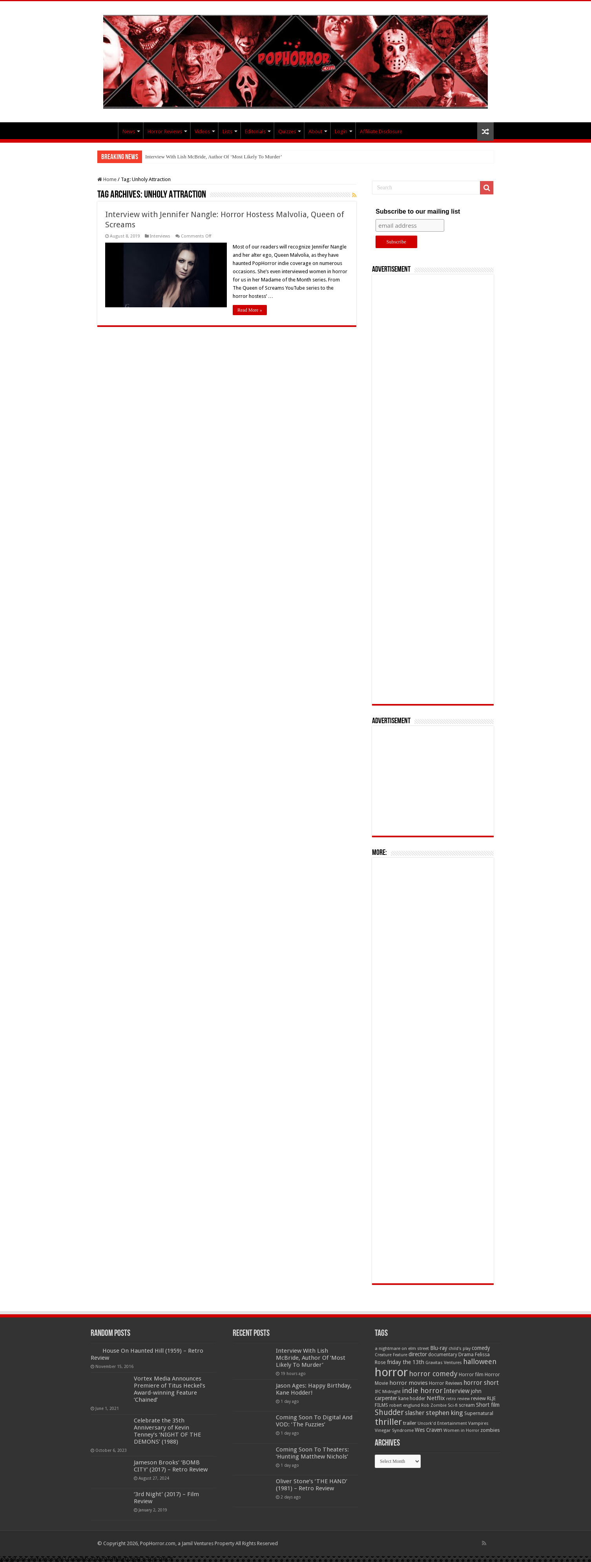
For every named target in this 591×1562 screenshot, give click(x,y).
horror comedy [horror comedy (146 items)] (433, 1374)
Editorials (255, 131)
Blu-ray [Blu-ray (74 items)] (438, 1348)
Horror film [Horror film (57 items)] (471, 1374)
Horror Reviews (165, 131)
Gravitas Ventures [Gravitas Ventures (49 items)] (443, 1362)
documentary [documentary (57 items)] (442, 1354)
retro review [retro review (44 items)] (458, 1398)
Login (341, 131)
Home (107, 179)
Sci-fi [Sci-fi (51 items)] (453, 1405)
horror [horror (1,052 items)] (391, 1372)
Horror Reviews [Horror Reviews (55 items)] (445, 1383)
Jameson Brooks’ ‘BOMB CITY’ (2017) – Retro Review (171, 1466)
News (128, 131)
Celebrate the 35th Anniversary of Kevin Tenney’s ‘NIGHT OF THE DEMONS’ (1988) (167, 1431)
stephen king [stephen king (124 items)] (444, 1413)
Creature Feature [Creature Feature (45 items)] (391, 1354)
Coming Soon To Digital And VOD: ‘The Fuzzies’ (314, 1421)
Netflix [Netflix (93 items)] (436, 1398)
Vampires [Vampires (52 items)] (478, 1423)
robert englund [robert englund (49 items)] (404, 1405)
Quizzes (287, 131)
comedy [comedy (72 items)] (481, 1348)
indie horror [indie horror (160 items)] (422, 1390)
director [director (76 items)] (418, 1354)
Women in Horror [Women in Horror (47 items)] (461, 1430)
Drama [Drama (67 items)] (466, 1354)
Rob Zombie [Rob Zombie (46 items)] (434, 1405)
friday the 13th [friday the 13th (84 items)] (405, 1362)
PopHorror (107, 130)
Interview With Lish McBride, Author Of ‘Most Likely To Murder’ (213, 157)
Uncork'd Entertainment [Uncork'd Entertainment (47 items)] (442, 1423)
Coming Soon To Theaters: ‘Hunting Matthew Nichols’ (312, 1453)
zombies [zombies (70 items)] (490, 1430)
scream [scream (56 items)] (467, 1405)
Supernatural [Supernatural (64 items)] (478, 1413)
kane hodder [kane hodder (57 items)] (411, 1398)
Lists (227, 131)
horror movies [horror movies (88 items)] (408, 1382)
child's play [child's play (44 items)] (460, 1348)
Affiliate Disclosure (381, 131)
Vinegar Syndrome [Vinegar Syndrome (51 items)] (394, 1430)
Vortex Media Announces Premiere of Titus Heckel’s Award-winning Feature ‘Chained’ (169, 1389)
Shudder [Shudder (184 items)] (389, 1412)
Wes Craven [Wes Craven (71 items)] (428, 1430)
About (315, 131)
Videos (202, 131)
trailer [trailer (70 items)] (409, 1423)
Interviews (160, 236)
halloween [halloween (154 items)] (479, 1361)
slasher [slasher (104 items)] (415, 1413)
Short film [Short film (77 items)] (488, 1405)
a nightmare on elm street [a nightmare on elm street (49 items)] (402, 1348)
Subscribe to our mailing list (418, 211)
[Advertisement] (433, 489)
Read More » (249, 310)
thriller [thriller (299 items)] (388, 1422)
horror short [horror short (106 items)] (481, 1382)
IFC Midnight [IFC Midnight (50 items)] (388, 1391)
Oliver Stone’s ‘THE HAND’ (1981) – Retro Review (311, 1485)
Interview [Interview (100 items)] (457, 1391)
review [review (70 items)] (478, 1398)
